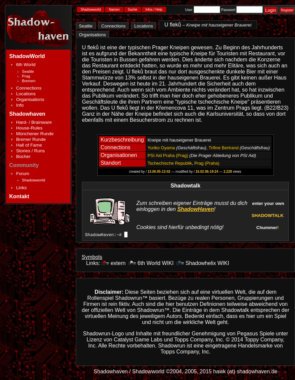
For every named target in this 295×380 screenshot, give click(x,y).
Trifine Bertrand (224, 147)
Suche (132, 9)
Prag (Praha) (206, 163)
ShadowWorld (27, 56)
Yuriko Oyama (161, 147)
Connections (29, 88)
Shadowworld (33, 180)
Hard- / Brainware (34, 122)
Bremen (28, 81)
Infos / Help (153, 9)
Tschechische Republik (170, 163)
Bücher (23, 156)
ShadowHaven (195, 209)
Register (287, 10)
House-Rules (29, 127)
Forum (22, 173)
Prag (26, 76)
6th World (26, 64)
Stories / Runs (30, 150)
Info (20, 105)
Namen (114, 9)
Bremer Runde (31, 139)
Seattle (28, 71)
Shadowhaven (27, 114)
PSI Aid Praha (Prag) (168, 155)
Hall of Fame (29, 145)
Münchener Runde (35, 133)
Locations (26, 93)
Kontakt (19, 196)
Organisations (30, 99)
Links (21, 187)
